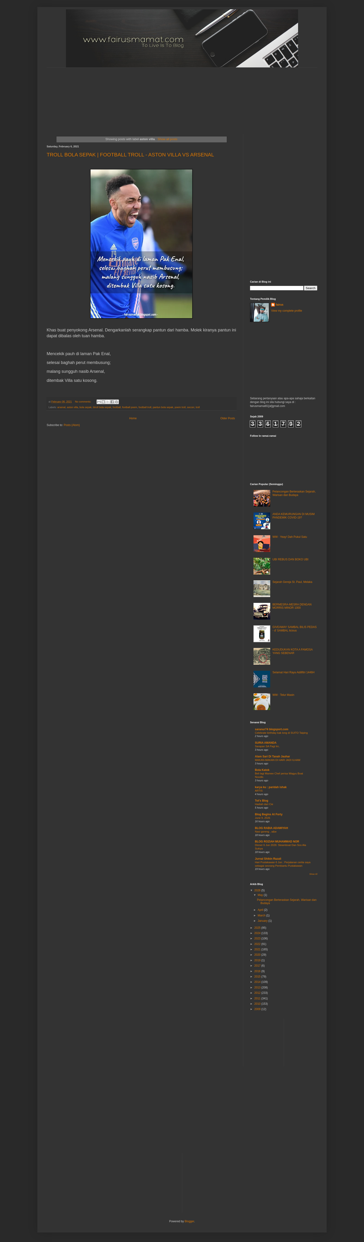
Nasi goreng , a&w (265, 831)
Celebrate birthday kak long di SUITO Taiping (281, 732)
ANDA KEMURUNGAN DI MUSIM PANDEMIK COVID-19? (294, 515)
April (261, 910)
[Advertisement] (159, 97)
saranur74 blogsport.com (271, 729)
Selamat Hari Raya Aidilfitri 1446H (294, 672)
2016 (257, 971)
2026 (257, 890)
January (263, 920)
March (262, 915)
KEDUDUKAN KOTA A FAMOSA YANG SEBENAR (293, 651)
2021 (257, 949)
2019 (257, 960)
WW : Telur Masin (283, 695)
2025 (257, 927)
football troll (145, 407)
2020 (257, 954)
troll (198, 407)
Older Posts (227, 418)
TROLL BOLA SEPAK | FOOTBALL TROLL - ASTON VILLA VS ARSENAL (130, 155)
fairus (279, 304)
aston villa (72, 407)
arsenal (61, 407)
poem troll (180, 407)
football (117, 407)
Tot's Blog (261, 800)
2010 (257, 1003)
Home (133, 418)
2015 (257, 976)
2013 (257, 987)
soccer (190, 407)
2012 (257, 992)
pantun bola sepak (163, 407)
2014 (257, 982)
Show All (313, 874)
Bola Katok (262, 770)
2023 (257, 938)
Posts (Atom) (72, 425)
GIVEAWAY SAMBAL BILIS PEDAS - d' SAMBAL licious (295, 628)
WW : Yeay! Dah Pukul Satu (290, 536)
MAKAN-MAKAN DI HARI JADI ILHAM (277, 760)
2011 (257, 998)
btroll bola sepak (102, 407)
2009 (257, 1009)
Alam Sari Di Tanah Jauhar (272, 756)
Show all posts (167, 139)
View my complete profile (286, 310)
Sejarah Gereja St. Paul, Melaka (292, 582)
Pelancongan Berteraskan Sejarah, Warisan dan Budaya (294, 493)
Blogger (189, 1221)
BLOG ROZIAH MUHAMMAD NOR (277, 841)
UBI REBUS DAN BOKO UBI (291, 559)
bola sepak (85, 407)
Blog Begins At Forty (269, 814)
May (261, 895)
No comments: (83, 401)
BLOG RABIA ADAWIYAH (271, 828)
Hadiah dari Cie (264, 804)
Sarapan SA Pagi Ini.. (267, 746)
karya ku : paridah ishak (271, 787)
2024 (257, 933)
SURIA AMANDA (265, 742)
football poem (129, 407)
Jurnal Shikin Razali (268, 858)
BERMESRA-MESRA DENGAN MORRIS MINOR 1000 (292, 606)
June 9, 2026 (262, 817)
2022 (257, 944)
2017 (257, 965)
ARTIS (259, 790)
